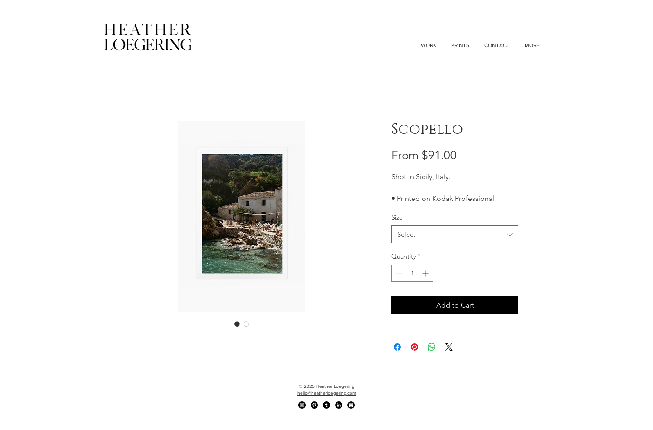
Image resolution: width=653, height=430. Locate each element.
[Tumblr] (326, 405)
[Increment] (426, 273)
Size (397, 217)
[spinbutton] (412, 273)
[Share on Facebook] (397, 347)
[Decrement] (398, 273)
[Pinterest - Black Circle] (314, 405)
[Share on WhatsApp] (431, 347)
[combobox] (454, 234)
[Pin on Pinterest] (414, 347)
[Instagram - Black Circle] (302, 405)
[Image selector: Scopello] (237, 323)
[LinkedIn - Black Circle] (338, 405)
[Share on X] (448, 347)
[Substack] (351, 405)
